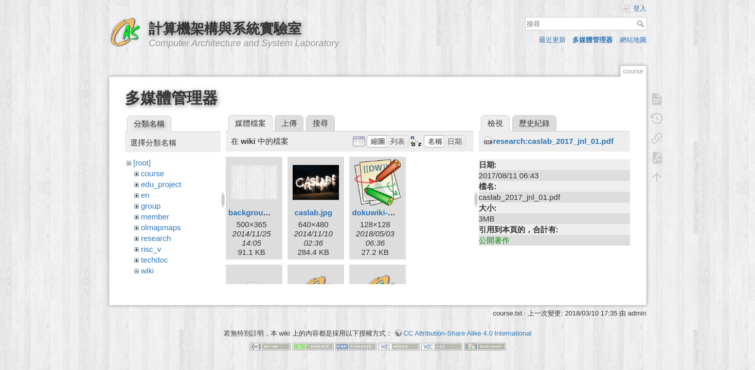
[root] (142, 162)
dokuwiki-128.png (384, 212)
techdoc (154, 259)
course (152, 173)
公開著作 (494, 240)
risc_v (151, 249)
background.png (258, 212)
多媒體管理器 (592, 40)
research (156, 238)
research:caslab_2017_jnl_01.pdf (553, 141)
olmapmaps (161, 227)
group (150, 205)
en (145, 195)
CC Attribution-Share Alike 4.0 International (467, 334)
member (155, 216)
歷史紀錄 (534, 123)
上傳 (289, 123)
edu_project (161, 184)
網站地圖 (633, 40)
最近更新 (552, 40)
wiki (147, 270)
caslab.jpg (313, 212)
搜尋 (641, 23)
